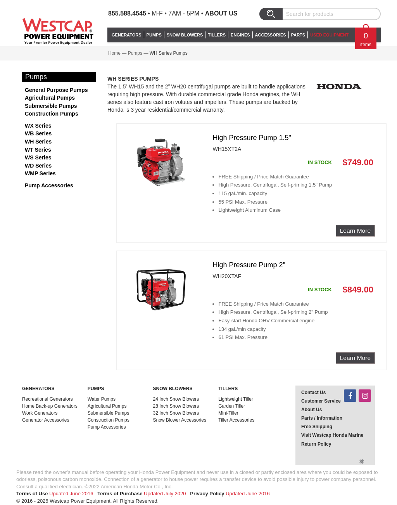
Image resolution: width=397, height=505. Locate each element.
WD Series (38, 166)
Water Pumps (102, 399)
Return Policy (316, 444)
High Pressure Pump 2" (248, 265)
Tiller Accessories (236, 420)
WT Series (38, 150)
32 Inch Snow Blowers (176, 413)
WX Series (38, 126)
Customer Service (321, 401)
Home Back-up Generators (50, 406)
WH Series (38, 141)
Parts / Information (321, 418)
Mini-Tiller (228, 413)
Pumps (135, 53)
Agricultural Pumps (50, 98)
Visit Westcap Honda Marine (332, 435)
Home (114, 53)
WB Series (38, 133)
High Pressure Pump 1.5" (251, 138)
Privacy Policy (207, 493)
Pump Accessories (49, 185)
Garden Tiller (231, 406)
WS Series (38, 157)
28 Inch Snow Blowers (176, 406)
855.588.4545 (127, 13)
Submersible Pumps (51, 106)
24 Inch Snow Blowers (176, 399)
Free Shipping (316, 426)
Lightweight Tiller (235, 399)
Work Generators (39, 413)
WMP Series (40, 173)
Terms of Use (32, 493)
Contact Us (313, 392)
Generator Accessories (45, 420)
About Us (221, 13)
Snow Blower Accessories (179, 420)
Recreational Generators (47, 399)
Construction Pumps (51, 114)
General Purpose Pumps (56, 90)
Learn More (355, 230)
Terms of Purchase (119, 493)
